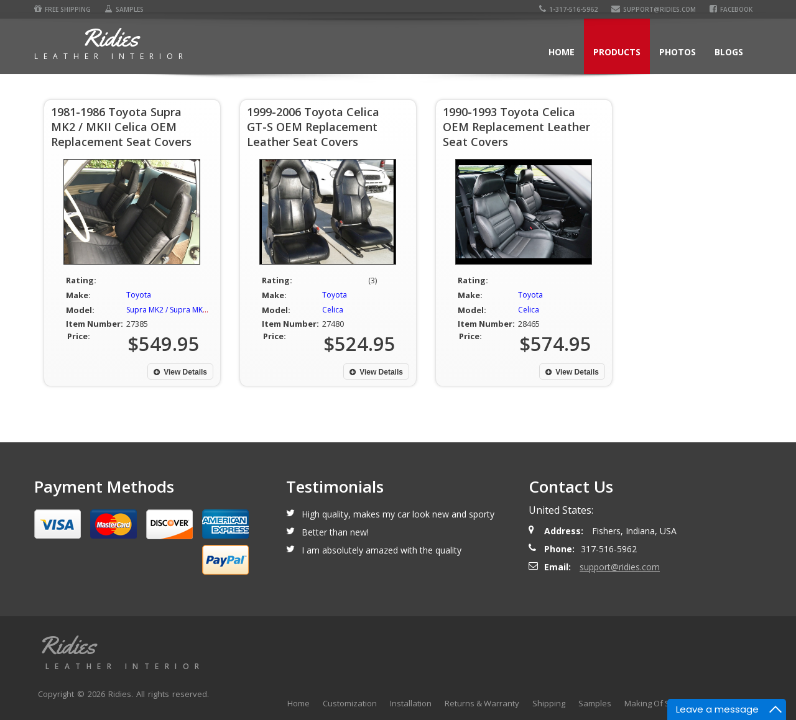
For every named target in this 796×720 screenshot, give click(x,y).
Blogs (729, 52)
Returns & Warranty (482, 703)
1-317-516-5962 (568, 9)
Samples (124, 9)
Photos (677, 52)
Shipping (548, 703)
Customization (350, 703)
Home (561, 52)
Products (617, 52)
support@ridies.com (653, 9)
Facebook (731, 9)
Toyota (138, 294)
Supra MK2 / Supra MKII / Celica (180, 309)
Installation (411, 703)
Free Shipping (62, 9)
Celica (332, 309)
